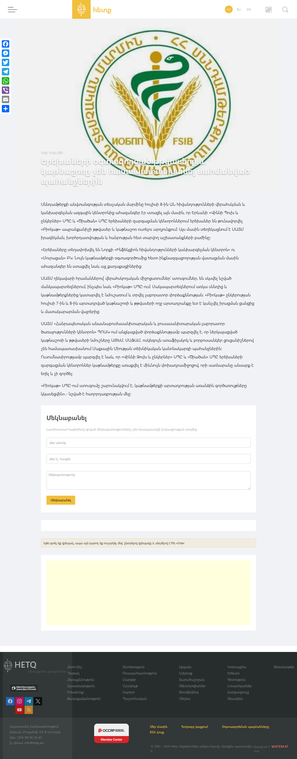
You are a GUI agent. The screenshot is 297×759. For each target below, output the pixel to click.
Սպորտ (129, 692)
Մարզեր (129, 679)
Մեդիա (184, 698)
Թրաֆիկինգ (188, 692)
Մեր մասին (159, 726)
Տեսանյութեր (284, 666)
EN (249, 9)
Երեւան (233, 673)
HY (229, 9)
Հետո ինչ (74, 666)
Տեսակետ (235, 698)
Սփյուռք (185, 673)
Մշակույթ (130, 685)
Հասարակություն (81, 685)
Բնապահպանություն (140, 673)
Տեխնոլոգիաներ (192, 685)
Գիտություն (236, 679)
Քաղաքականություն (84, 698)
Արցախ (185, 666)
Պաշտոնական (135, 698)
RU (239, 9)
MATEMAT (280, 746)
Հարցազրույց (238, 692)
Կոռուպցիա (236, 666)
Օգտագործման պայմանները (248, 726)
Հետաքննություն (80, 679)
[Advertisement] (148, 593)
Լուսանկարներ (239, 685)
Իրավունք (75, 692)
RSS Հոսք (158, 732)
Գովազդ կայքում (196, 726)
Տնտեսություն (134, 666)
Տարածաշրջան (192, 679)
